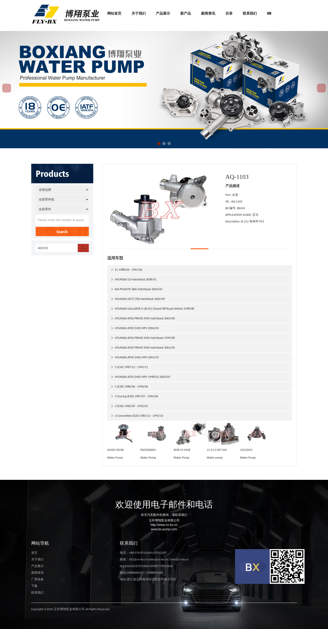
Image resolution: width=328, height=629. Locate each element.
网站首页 (114, 13)
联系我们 (250, 13)
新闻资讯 (208, 13)
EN (269, 13)
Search (62, 231)
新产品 (185, 13)
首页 (34, 553)
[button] (159, 143)
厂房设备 (37, 579)
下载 (34, 586)
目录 (229, 13)
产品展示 (163, 13)
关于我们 (139, 13)
